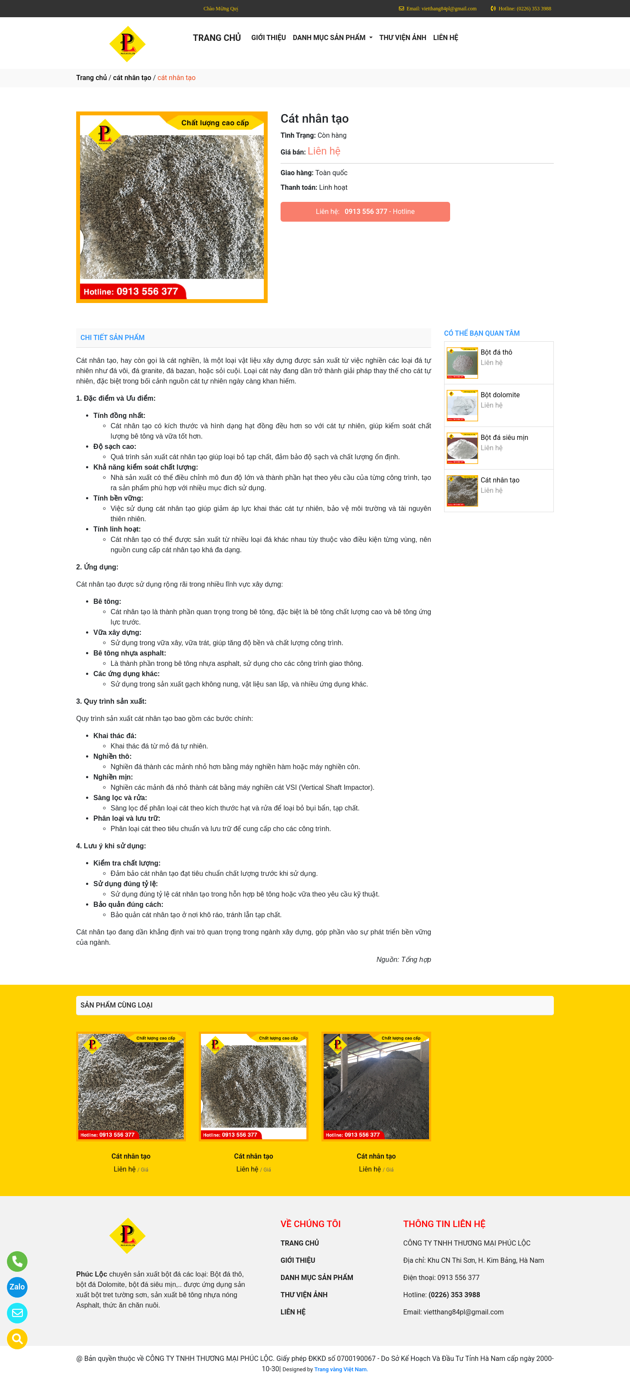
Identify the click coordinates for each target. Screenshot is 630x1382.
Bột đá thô (497, 352)
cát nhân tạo (132, 78)
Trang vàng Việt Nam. (341, 1369)
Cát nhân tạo (500, 480)
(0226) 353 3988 (454, 1295)
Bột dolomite (500, 395)
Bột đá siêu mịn (504, 437)
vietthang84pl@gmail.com (463, 1312)
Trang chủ (91, 78)
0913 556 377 (366, 211)
